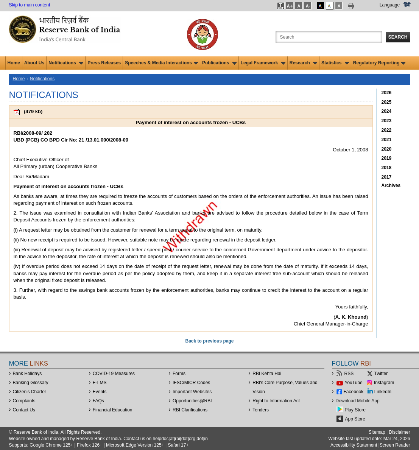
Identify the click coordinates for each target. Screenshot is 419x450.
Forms (179, 373)
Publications (219, 62)
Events (100, 391)
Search (398, 37)
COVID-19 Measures (114, 373)
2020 (387, 149)
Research (303, 62)
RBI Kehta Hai (266, 373)
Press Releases (104, 62)
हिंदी (406, 5)
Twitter (381, 373)
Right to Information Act (276, 400)
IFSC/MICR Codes (191, 382)
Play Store (355, 410)
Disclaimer (399, 432)
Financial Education (112, 410)
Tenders (260, 410)
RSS (349, 373)
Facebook (354, 391)
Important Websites (192, 391)
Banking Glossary (30, 382)
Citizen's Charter (29, 391)
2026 (387, 92)
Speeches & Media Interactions (161, 62)
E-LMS (100, 382)
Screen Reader (395, 445)
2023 (387, 120)
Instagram (384, 382)
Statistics (335, 62)
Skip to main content (29, 5)
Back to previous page (209, 341)
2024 (387, 111)
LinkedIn (382, 391)
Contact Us (24, 410)
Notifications (65, 62)
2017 (387, 177)
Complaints (24, 400)
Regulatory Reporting (379, 62)
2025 (387, 102)
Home (14, 62)
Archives (391, 185)
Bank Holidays (27, 373)
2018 (387, 167)
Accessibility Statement (353, 445)
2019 (387, 158)
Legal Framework (263, 62)
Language (390, 5)
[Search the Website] (329, 37)
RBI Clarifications (190, 410)
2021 (387, 139)
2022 (387, 130)
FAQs (98, 400)
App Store (355, 419)
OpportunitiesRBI (192, 400)
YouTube (354, 382)
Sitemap (377, 432)
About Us (34, 62)
